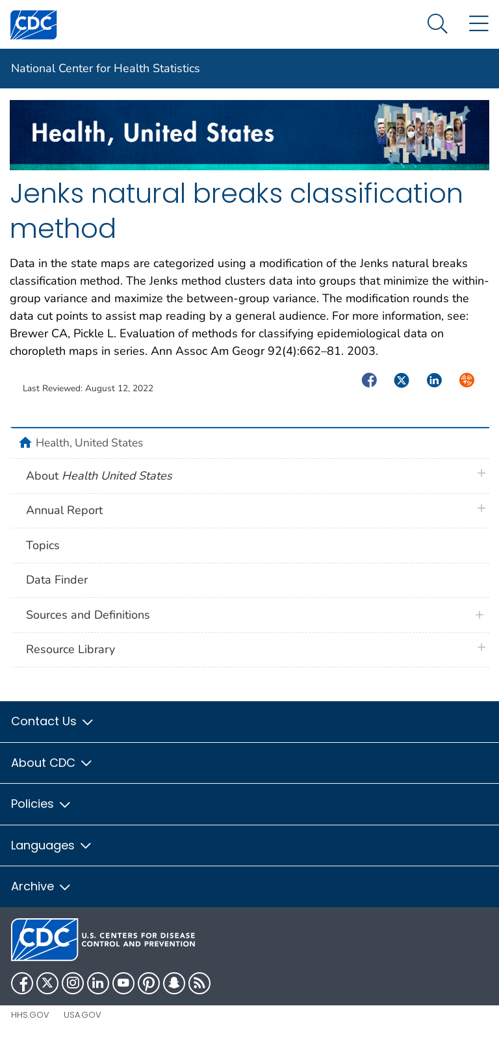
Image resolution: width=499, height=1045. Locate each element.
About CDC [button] (52, 763)
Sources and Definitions (88, 615)
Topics (43, 545)
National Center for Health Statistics (105, 68)
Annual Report (64, 510)
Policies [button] (41, 803)
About (99, 476)
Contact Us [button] (53, 721)
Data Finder (57, 579)
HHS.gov (30, 1015)
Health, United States (89, 442)
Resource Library (70, 649)
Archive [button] (41, 886)
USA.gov (82, 1015)
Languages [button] (52, 845)
